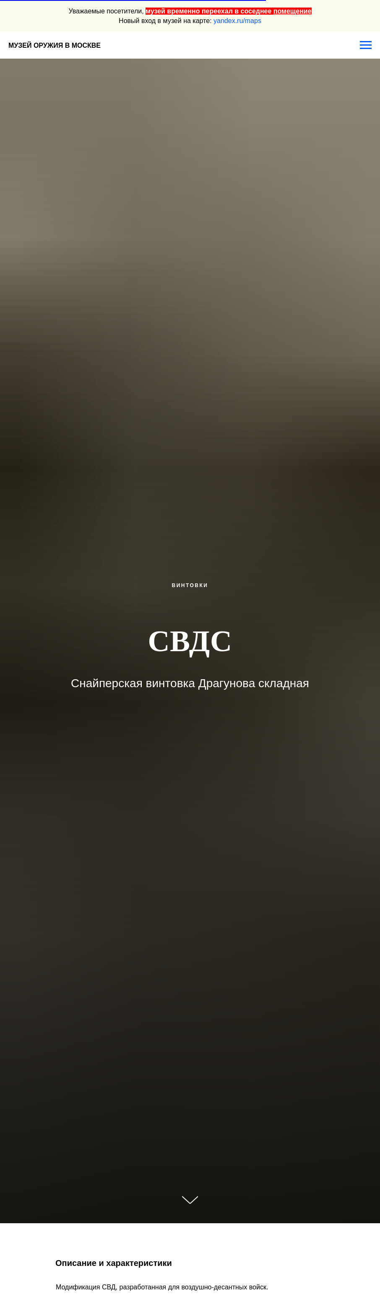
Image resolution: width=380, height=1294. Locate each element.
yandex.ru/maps (237, 20)
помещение (292, 11)
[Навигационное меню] (366, 45)
